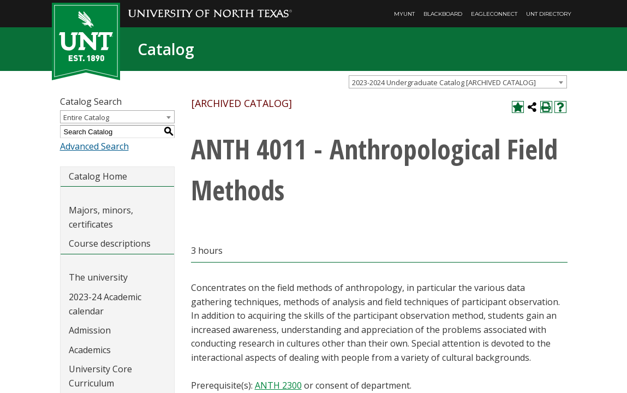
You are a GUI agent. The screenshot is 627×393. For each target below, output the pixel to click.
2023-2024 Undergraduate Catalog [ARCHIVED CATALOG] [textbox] (444, 82)
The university (98, 277)
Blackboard (442, 13)
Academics (90, 350)
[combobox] (458, 81)
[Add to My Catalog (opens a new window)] (518, 107)
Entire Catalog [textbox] (86, 117)
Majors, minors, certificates (101, 217)
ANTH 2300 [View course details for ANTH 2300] (278, 385)
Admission (90, 330)
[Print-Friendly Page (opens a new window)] (546, 107)
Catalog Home (98, 176)
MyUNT (404, 13)
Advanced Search (94, 146)
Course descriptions (110, 243)
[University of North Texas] (210, 6)
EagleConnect (494, 13)
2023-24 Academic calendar (105, 304)
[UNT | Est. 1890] (86, 40)
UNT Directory (548, 13)
